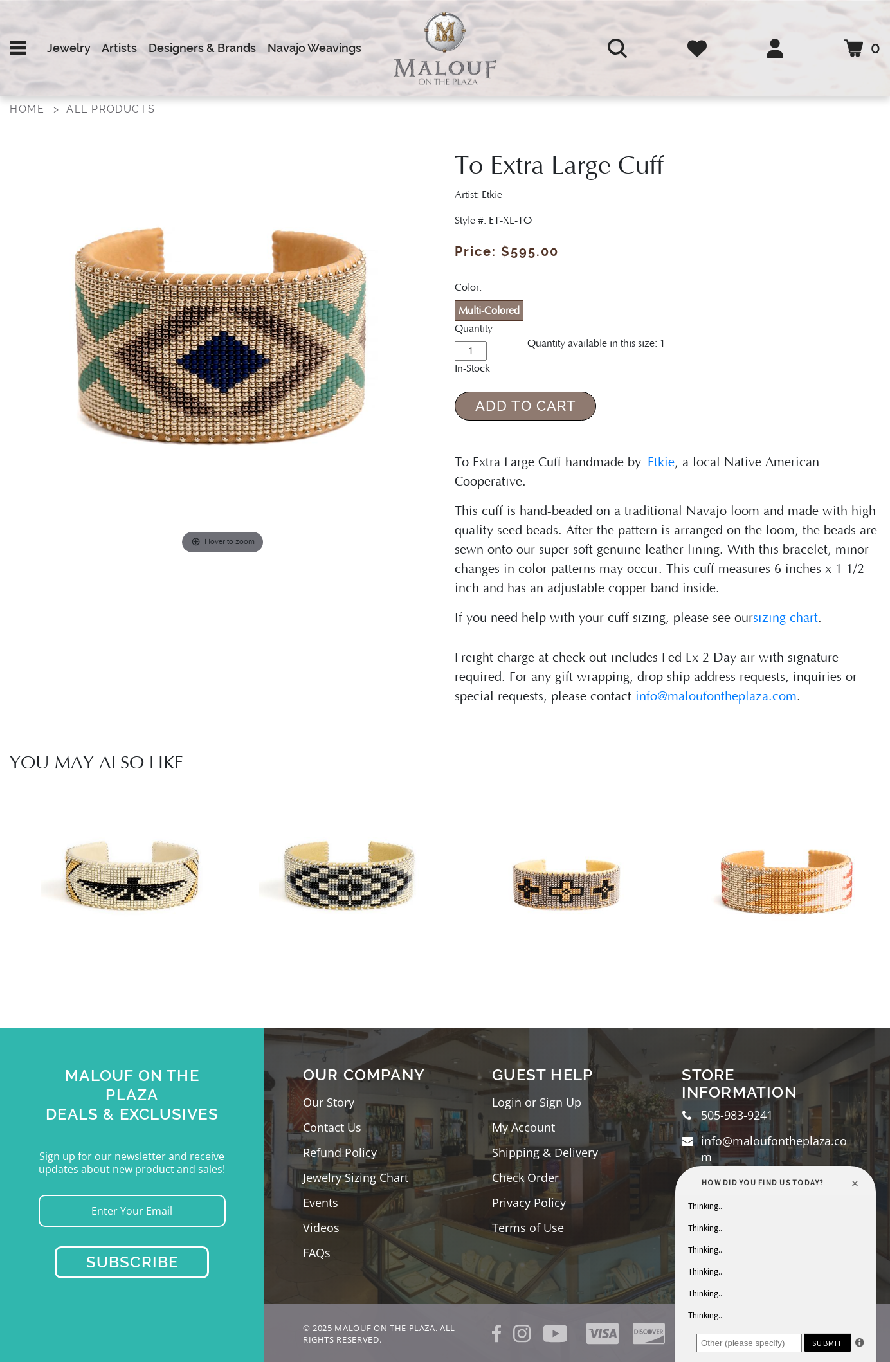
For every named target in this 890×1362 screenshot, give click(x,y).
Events (320, 1202)
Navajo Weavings (314, 48)
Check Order (525, 1177)
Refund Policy (340, 1152)
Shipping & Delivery (545, 1152)
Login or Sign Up (536, 1102)
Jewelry (69, 48)
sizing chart (785, 618)
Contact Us (332, 1127)
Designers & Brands (202, 48)
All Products (110, 109)
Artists (119, 48)
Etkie (661, 462)
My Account (523, 1127)
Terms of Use (528, 1227)
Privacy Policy (529, 1202)
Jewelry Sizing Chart (355, 1177)
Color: (468, 287)
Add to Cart (525, 405)
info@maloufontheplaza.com (716, 696)
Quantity (474, 328)
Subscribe (132, 1262)
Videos (321, 1227)
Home (27, 109)
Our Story (328, 1102)
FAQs (317, 1252)
